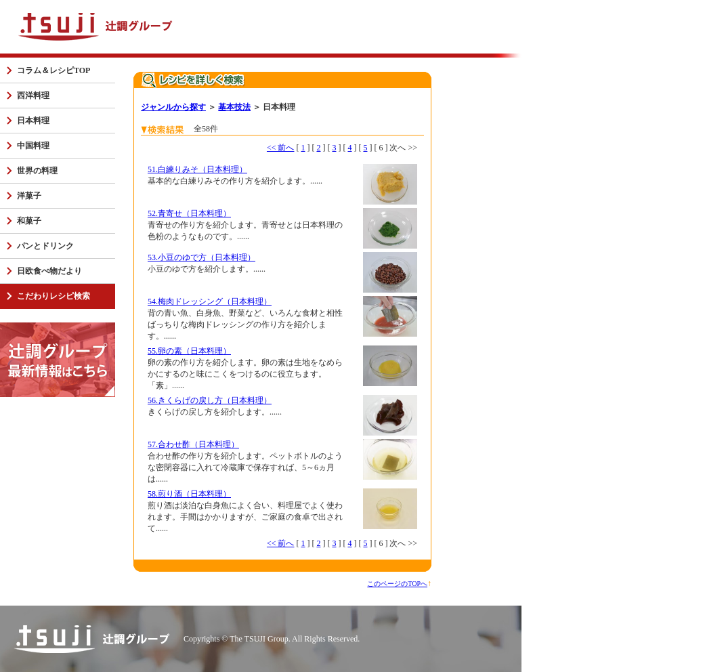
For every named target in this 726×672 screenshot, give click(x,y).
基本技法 (234, 107)
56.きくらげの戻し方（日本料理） (210, 400)
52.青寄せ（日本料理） (189, 213)
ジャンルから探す (173, 107)
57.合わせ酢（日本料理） (193, 444)
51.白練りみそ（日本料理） (197, 169)
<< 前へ (281, 147)
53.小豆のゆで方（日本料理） (201, 257)
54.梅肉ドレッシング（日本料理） (210, 301)
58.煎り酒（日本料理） (189, 494)
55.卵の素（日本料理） (189, 351)
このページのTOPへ (397, 583)
